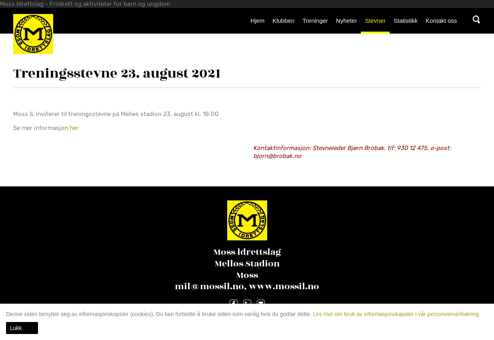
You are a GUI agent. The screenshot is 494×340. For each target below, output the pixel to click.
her (75, 128)
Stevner (375, 20)
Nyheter (346, 20)
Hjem (257, 20)
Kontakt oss (441, 20)
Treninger (315, 20)
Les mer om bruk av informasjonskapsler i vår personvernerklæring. (395, 314)
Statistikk (406, 20)
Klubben (283, 20)
